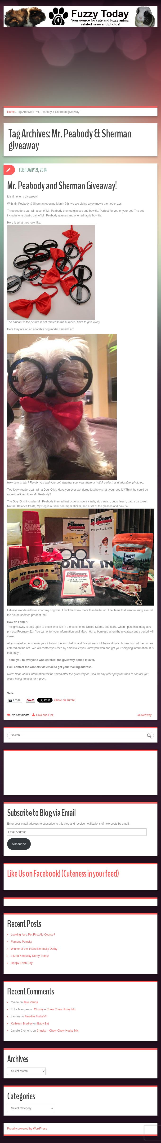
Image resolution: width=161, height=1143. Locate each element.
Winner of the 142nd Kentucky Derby (34, 948)
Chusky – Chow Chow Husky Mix (55, 1009)
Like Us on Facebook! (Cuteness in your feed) (63, 873)
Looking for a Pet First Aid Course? (33, 934)
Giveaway (145, 715)
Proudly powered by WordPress (27, 1128)
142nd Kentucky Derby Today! (30, 956)
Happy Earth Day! (22, 963)
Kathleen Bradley (21, 1023)
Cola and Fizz (44, 715)
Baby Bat (43, 1023)
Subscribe (19, 844)
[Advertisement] (80, 72)
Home (11, 112)
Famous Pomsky (21, 941)
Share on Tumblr (65, 700)
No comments (20, 715)
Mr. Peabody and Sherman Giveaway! (62, 186)
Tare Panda (30, 1002)
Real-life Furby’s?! (35, 1016)
